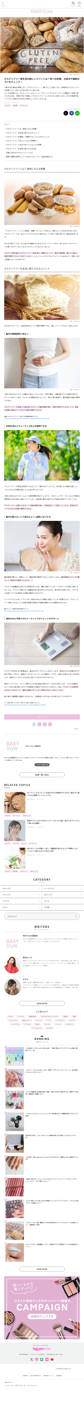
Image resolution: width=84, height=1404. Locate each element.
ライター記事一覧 (42, 765)
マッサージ (32, 843)
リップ (49, 1020)
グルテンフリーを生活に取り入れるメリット (23, 132)
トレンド (38, 1020)
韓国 (74, 1016)
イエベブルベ (15, 1024)
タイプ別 (49, 1028)
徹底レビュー (27, 1020)
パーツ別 (27, 1024)
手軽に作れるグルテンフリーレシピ (19, 152)
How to (7, 105)
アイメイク (6, 894)
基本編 (15, 105)
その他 (46, 907)
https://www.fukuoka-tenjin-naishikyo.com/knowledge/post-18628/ (25, 705)
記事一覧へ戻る (42, 774)
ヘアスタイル (60, 1020)
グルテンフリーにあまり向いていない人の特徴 (23, 144)
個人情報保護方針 (35, 1375)
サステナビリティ (32, 1385)
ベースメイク (49, 888)
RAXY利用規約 (23, 1354)
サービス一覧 (9, 1385)
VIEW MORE (42, 1003)
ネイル (46, 901)
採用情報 (58, 1375)
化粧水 (37, 1024)
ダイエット (23, 105)
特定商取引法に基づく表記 (55, 1354)
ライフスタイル (36, 1028)
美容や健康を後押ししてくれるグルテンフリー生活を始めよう (29, 156)
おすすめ (16, 843)
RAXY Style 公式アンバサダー (49, 1016)
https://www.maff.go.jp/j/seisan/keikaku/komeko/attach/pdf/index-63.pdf (26, 418)
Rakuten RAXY (13, 4)
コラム (4, 907)
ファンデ (58, 1024)
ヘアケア (5, 901)
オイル (24, 843)
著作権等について (48, 1375)
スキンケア (6, 888)
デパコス (47, 1024)
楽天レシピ (26, 815)
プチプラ (72, 1020)
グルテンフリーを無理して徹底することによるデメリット (28, 136)
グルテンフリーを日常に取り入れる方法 (21, 148)
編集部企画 (32, 1016)
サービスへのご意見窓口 (37, 1354)
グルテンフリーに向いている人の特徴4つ (21, 140)
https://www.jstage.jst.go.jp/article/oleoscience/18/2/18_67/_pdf (24, 611)
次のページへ (42, 717)
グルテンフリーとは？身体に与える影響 (21, 129)
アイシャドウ (13, 1020)
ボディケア (15, 103)
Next (76, 729)
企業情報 (25, 1375)
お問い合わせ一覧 (20, 1385)
